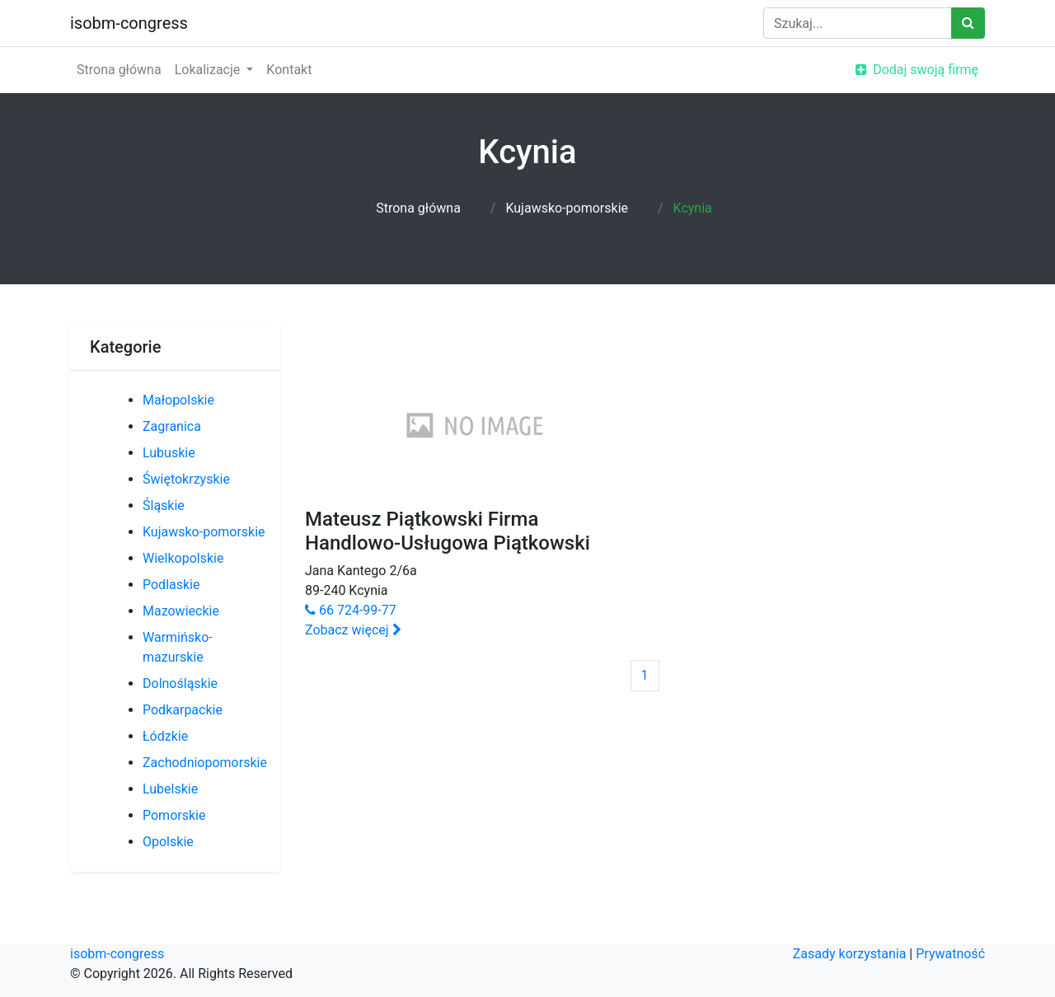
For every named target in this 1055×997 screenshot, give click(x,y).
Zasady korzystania (850, 954)
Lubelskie (170, 789)
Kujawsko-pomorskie (566, 208)
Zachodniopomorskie (205, 762)
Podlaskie (171, 584)
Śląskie (164, 505)
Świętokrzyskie (186, 479)
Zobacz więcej (353, 630)
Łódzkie (165, 736)
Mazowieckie (181, 611)
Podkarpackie (183, 710)
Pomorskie (174, 815)
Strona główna (119, 69)
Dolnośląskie (180, 683)
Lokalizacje (209, 69)
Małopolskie (178, 400)
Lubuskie (169, 453)
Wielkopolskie (183, 558)
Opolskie (168, 842)
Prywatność (950, 954)
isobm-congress (129, 23)
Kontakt (289, 69)
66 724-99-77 (350, 610)
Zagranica (172, 426)
